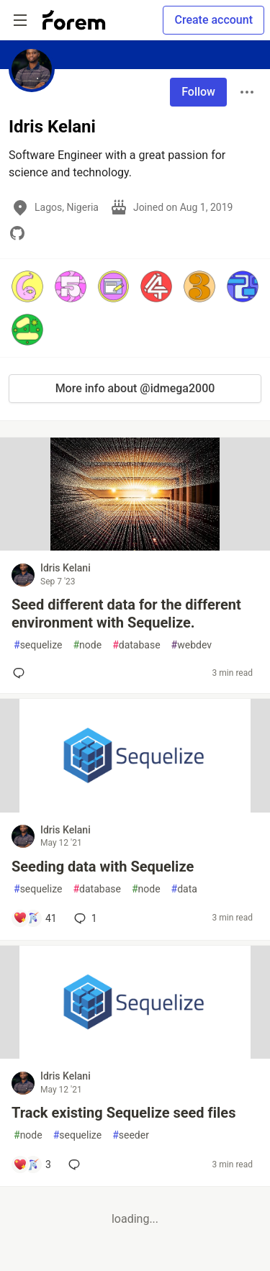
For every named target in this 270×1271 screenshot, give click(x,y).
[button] (27, 286)
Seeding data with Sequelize (103, 866)
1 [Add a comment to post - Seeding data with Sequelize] (84, 918)
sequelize (38, 645)
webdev (191, 645)
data (184, 889)
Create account (213, 20)
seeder (130, 1135)
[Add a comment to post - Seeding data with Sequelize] (35, 918)
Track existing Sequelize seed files (123, 1112)
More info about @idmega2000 (135, 388)
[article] (135, 546)
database (136, 645)
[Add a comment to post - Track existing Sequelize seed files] (32, 1164)
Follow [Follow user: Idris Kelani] (198, 92)
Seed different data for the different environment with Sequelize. (126, 613)
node (87, 645)
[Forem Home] (74, 20)
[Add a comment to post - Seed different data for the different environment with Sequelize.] (21, 672)
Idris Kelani (65, 568)
